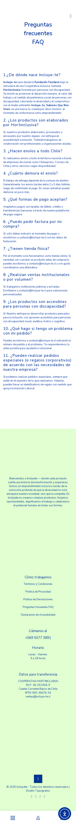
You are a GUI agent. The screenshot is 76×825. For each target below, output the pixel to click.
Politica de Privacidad (38, 592)
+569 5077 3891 (38, 637)
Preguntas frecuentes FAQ (38, 607)
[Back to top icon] (38, 779)
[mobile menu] (70, 16)
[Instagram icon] (44, 796)
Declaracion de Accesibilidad (38, 615)
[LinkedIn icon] (40, 796)
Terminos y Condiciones (38, 584)
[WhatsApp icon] (31, 796)
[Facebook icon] (35, 796)
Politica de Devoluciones (38, 599)
